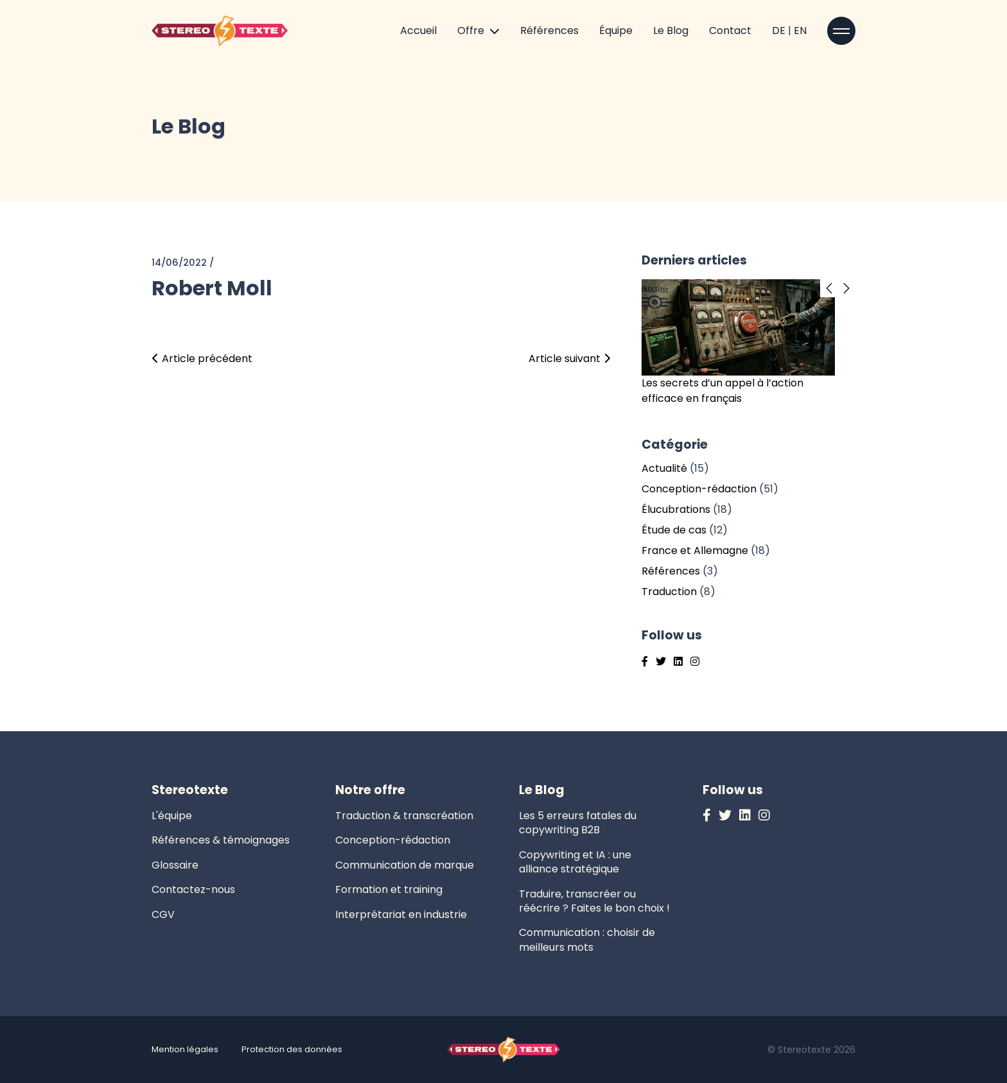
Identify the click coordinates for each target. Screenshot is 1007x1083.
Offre (470, 30)
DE (780, 30)
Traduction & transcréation (404, 815)
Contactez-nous (193, 889)
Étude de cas (674, 530)
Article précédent (202, 358)
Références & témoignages (221, 840)
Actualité (664, 468)
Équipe (616, 30)
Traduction (669, 591)
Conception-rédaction (699, 488)
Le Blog (670, 30)
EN (800, 30)
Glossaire (175, 865)
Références (549, 30)
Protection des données (291, 1049)
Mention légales (185, 1049)
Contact (730, 30)
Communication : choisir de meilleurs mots (587, 939)
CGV (163, 914)
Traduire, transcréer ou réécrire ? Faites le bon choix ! (594, 901)
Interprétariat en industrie (401, 914)
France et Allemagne (695, 550)
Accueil (418, 30)
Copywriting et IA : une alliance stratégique (575, 861)
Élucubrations (676, 509)
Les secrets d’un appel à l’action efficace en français (722, 391)
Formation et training (388, 889)
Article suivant (570, 358)
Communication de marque (404, 865)
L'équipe (172, 815)
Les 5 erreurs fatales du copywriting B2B (577, 822)
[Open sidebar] (841, 31)
